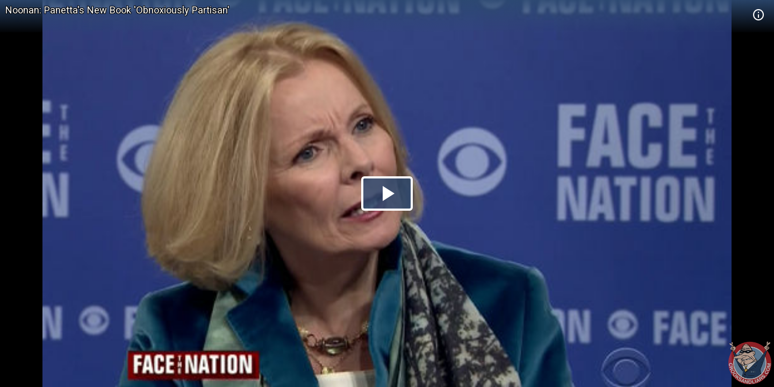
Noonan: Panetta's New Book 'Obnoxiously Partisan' (117, 10)
